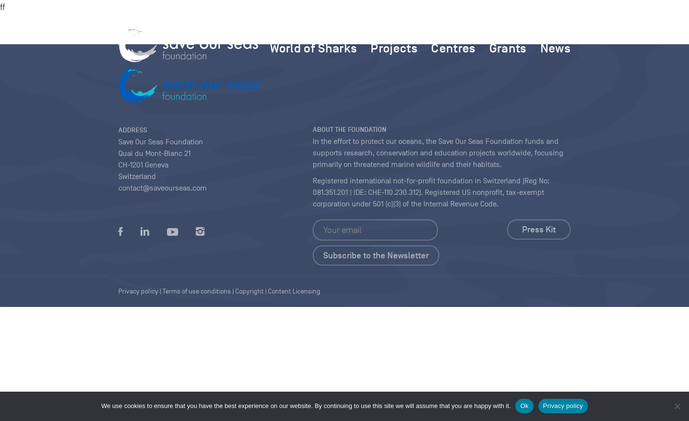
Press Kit (539, 229)
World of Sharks (313, 48)
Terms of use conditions (197, 291)
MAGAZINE (383, 26)
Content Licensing (294, 291)
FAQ (539, 26)
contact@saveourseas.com (162, 188)
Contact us (494, 26)
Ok (524, 405)
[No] (677, 406)
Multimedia (438, 26)
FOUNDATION (328, 26)
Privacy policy (563, 405)
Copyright (249, 291)
